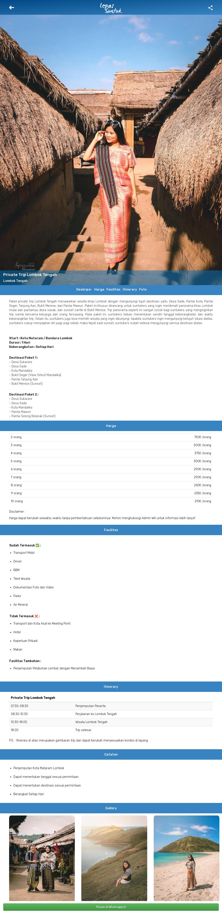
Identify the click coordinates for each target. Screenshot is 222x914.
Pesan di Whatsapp (111, 907)
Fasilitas (113, 289)
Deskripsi (83, 289)
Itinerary (130, 289)
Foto (143, 289)
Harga (99, 289)
